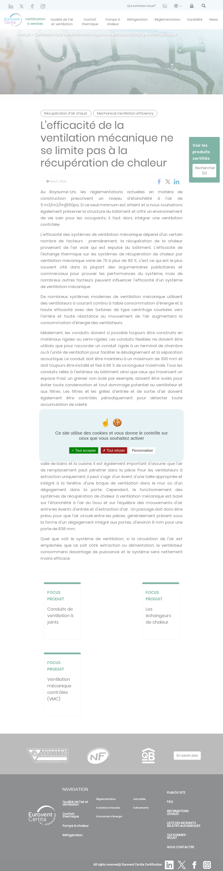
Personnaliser (142, 450)
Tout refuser (114, 450)
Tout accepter (83, 450)
